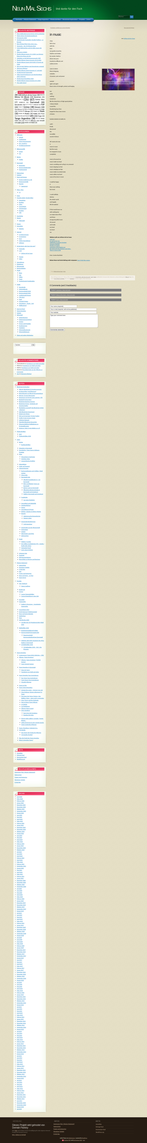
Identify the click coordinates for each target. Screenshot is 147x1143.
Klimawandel (20, 266)
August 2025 (20, 813)
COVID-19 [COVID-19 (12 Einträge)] (23, 102)
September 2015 (21, 1003)
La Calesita (24, 704)
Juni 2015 (19, 1009)
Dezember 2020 (21, 880)
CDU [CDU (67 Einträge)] (29, 99)
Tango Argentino (21, 311)
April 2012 (19, 1086)
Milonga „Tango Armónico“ (26, 657)
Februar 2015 (20, 1017)
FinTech (21, 321)
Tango (20, 279)
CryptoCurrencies (24, 234)
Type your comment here (74, 321)
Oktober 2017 (20, 954)
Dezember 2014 (21, 1021)
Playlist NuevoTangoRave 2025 (25, 78)
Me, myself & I (23, 143)
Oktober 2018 (20, 931)
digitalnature (72, 1138)
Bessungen (22, 165)
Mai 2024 (19, 837)
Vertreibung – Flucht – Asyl (26, 303)
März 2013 (20, 1064)
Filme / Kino (20, 190)
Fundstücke (24, 497)
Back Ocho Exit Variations (30, 713)
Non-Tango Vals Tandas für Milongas (31, 732)
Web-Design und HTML (27, 533)
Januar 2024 (20, 846)
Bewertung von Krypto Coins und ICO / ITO (30, 397)
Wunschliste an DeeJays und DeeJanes (29, 559)
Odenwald (22, 220)
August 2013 (20, 1054)
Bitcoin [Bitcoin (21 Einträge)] (28, 97)
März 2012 (20, 1088)
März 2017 (20, 966)
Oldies (20, 277)
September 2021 (21, 866)
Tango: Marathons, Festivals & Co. (28, 728)
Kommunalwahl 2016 (25, 291)
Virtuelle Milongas (26, 682)
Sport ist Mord (21, 309)
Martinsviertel (23, 169)
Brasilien (21, 202)
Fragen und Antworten (25, 573)
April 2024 (19, 839)
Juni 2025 (19, 815)
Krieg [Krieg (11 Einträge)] (32, 109)
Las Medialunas (25, 706)
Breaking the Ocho (28, 715)
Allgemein (19, 135)
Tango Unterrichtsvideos (25, 687)
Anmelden (19, 753)
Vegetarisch (24, 186)
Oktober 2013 (20, 1050)
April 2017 (19, 964)
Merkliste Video (25, 459)
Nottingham (22, 616)
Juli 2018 (19, 937)
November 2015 (21, 999)
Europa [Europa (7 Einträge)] (31, 104)
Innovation (20, 226)
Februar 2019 (20, 923)
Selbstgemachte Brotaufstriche (31, 516)
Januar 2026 (20, 803)
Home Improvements (25, 141)
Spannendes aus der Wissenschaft (30, 527)
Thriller (21, 159)
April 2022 (19, 860)
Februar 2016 (20, 992)
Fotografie (22, 249)
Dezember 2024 (21, 827)
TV (20, 192)
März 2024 (20, 841)
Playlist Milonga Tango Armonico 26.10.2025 (29, 60)
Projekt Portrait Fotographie (24, 72)
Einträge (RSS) (67, 1140)
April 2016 (19, 988)
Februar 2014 (20, 1041)
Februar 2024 (20, 844)
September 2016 (21, 978)
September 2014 (21, 1027)
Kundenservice (23, 326)
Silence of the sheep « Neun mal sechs (65, 295)
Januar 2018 (20, 948)
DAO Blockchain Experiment (26, 412)
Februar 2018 (20, 946)
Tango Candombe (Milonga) (28, 724)
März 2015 (20, 1015)
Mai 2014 (19, 1035)
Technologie (24, 529)
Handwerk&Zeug (25, 505)
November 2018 (21, 929)
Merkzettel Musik (26, 548)
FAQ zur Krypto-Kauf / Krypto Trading (29, 416)
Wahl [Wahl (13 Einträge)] (34, 123)
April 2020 (19, 894)
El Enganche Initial (22, 38)
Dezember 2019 (21, 903)
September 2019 (21, 909)
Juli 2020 (19, 888)
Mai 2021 (19, 870)
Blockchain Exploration (23, 387)
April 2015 (19, 1013)
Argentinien (22, 200)
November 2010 (21, 1103)
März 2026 (20, 799)
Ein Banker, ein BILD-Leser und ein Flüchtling (60, 27)
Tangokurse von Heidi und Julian (35, 363)
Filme (20, 454)
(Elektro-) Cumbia (26, 541)
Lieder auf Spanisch (24, 466)
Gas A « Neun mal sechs (62, 299)
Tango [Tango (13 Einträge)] (41, 116)
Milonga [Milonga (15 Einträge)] (28, 111)
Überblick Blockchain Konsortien (28, 422)
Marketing (22, 328)
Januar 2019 (20, 925)
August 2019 (20, 911)
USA (20, 212)
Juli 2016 (19, 982)
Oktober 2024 (20, 831)
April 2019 (19, 919)
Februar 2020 (20, 899)
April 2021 (19, 872)
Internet (19, 232)
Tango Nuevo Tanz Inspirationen (30, 680)
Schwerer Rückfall (55, 244)
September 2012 (21, 1076)
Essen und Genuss (22, 177)
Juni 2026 (19, 797)
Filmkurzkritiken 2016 (25, 436)
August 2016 (20, 980)
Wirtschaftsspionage (24, 330)
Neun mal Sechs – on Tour (26, 575)
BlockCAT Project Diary (25, 399)
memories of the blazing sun (57, 247)
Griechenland (22, 208)
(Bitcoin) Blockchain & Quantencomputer (30, 389)
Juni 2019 (19, 915)
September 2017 (21, 956)
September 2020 (21, 886)
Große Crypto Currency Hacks (27, 418)
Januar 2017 (20, 970)
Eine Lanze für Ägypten (129, 27)
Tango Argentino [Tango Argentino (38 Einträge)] (25, 118)
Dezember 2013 (21, 1045)
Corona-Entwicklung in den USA (30, 596)
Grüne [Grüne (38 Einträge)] (29, 107)
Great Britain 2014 (24, 609)
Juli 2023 (19, 852)
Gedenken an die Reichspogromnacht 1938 (28, 58)
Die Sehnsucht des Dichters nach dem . (60, 249)
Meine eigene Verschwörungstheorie (27, 36)
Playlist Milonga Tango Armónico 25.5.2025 (29, 80)
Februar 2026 (20, 801)
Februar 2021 (20, 876)
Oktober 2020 (20, 884)
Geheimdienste (23, 289)
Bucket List (22, 589)
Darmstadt (20, 163)
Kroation (21, 210)
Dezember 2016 (21, 972)
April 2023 (19, 856)
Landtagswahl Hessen (25, 295)
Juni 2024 (19, 835)
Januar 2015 (20, 1019)
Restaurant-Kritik (23, 181)
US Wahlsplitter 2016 (27, 644)
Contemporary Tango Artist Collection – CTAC (31, 655)
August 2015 (20, 1005)
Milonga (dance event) (27, 708)
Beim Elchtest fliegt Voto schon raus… (27, 44)
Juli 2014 (19, 1031)
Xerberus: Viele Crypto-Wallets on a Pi (29, 428)
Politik (18, 284)
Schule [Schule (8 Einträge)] (19, 116)
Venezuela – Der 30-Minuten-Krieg (26, 46)
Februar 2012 (20, 1090)
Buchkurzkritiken (25, 444)
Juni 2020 (19, 890)
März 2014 (20, 1039)
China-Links (24, 475)
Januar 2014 (20, 1043)
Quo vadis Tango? (21, 82)
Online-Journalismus (24, 240)
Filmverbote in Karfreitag (28, 457)
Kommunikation (21, 268)
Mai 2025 (19, 817)
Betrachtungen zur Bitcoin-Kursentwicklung (31, 393)
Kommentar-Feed (21, 757)
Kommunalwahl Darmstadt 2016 (30, 632)
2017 (20, 434)
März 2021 (20, 874)
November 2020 (21, 882)
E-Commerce (22, 236)
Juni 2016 (19, 984)
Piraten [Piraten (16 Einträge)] (29, 113)
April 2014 (19, 1037)
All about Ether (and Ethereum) (27, 391)
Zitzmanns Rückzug (22, 68)
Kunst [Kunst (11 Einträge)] (38, 109)
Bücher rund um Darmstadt (31, 488)
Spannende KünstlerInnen (28, 521)
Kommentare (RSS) (77, 1140)
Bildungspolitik (21, 149)
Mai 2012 (19, 1084)
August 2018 (20, 935)
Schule (21, 151)
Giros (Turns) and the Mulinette (30, 700)
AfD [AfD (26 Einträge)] (18, 95)
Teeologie (21, 555)
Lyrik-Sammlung (27, 524)
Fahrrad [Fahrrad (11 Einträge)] (37, 105)
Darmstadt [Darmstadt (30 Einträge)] (37, 102)
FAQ (20, 571)
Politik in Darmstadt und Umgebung (33, 494)
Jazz (20, 275)
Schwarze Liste (23, 553)
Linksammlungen (23, 468)
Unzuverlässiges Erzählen (28, 461)
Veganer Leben (27, 518)
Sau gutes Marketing (29, 500)
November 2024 (21, 829)
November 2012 (21, 1072)
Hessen (19, 218)
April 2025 (19, 819)
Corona (21, 591)
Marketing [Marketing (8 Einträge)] (21, 111)
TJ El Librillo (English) (27, 734)
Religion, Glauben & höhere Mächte (31, 511)
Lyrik (92, 277)
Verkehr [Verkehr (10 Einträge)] (27, 122)
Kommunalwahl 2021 (25, 167)
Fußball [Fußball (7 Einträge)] (21, 107)
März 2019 (20, 921)
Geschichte (20, 216)
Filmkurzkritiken (21, 431)
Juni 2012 (19, 1082)
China (20, 204)
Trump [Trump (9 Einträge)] (27, 120)
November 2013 (21, 1048)
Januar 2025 (20, 825)
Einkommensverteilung (25, 319)
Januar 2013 (20, 1068)
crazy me (52, 239)
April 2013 (19, 1062)
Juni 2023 (19, 854)
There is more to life (55, 250)
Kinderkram (20, 264)
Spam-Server (22, 577)
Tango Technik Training (27, 664)
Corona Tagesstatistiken (27, 594)
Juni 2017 (19, 960)
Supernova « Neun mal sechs (63, 290)
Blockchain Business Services (27, 401)
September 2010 (21, 1105)
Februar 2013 (20, 1066)
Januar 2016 (20, 994)
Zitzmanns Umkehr (22, 52)
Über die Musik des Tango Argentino (29, 738)
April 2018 (19, 941)
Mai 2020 (19, 892)
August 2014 (20, 1029)
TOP (83, 1140)
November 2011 (21, 1096)
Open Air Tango (25, 670)
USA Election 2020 (24, 620)
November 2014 (21, 1023)
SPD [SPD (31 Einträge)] (34, 115)
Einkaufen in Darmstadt (25, 448)
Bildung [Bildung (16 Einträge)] (19, 97)
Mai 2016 (19, 986)
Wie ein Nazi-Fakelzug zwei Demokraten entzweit (30, 66)
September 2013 (21, 1052)
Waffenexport (23, 305)
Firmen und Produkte (25, 323)
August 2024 (20, 833)
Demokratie (22, 287)
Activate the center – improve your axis (32, 690)
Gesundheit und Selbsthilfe (28, 503)
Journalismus (20, 262)
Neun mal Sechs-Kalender (26, 614)
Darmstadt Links (25, 477)
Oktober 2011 (20, 1098)
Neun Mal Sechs (31, 8)
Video (20, 259)
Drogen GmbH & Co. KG (25, 179)
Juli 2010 (19, 1109)
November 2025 (21, 807)
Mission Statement (22, 563)
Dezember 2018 (21, 927)
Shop (20, 618)
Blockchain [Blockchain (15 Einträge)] (39, 97)
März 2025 (20, 821)
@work (21, 137)
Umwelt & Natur (23, 301)
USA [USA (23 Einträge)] (20, 122)
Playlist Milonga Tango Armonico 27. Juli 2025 (29, 70)
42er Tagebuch (23, 583)
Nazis (20, 299)
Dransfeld (21, 599)
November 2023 (21, 848)
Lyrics (64, 271)
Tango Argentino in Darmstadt (27, 667)
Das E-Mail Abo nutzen (83, 260)
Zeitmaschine (25, 536)
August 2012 (20, 1078)
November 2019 (21, 905)
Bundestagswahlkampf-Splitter (29, 630)
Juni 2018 (19, 939)
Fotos (18, 195)
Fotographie (22, 601)
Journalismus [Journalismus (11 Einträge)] (19, 109)
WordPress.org (21, 759)
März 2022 (20, 862)
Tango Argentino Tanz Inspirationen (28, 675)
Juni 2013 (19, 1058)
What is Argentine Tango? (26, 740)
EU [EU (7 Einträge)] (27, 104)
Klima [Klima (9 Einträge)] (27, 109)
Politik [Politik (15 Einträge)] (36, 113)
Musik (94, 277)
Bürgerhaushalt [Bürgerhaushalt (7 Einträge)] (19, 99)
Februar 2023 (20, 858)
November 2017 (21, 952)
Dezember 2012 (21, 1070)
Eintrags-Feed (20, 755)
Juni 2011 (19, 1101)
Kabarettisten (22, 464)
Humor (19, 224)
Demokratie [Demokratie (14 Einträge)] (20, 105)
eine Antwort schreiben (59, 278)
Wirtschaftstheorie (24, 332)
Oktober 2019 (20, 907)
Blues (20, 273)
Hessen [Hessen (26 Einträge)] (39, 107)
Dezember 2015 (21, 996)
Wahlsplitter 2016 (24, 628)
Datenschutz (20, 173)
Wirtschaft (20, 315)
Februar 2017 (20, 968)
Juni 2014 (19, 1033)
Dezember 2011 (21, 1094)
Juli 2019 (19, 913)
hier (16, 1130)
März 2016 (20, 990)
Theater (21, 257)
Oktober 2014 (20, 1025)
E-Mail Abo (22, 569)
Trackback (72, 278)
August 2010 (20, 1107)
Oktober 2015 (20, 1001)
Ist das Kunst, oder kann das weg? (83, 277)
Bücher (19, 157)
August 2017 (20, 958)
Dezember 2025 (21, 805)
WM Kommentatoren (25, 557)
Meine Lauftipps (25, 586)
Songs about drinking (27, 550)
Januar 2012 (20, 1092)
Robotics (21, 228)
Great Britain (22, 206)
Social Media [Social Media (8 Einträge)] (26, 116)
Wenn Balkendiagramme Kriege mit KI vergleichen (30, 34)
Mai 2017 (19, 962)
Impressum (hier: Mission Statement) (25, 772)
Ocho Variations (25, 710)
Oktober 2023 (20, 850)
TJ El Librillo (22, 730)
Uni (20, 153)
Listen (18, 439)
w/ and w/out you (55, 241)
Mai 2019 (19, 917)
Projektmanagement (24, 145)
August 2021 (20, 868)
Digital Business (23, 317)
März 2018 (20, 943)
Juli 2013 (19, 1056)
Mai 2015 (19, 1011)
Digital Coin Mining (24, 414)
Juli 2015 (19, 1007)
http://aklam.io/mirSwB (19, 1135)
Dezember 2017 (21, 950)
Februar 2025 (20, 823)
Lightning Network (24, 420)
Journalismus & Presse (27, 509)
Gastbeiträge (22, 139)
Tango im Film (23, 685)
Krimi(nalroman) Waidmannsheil (28, 612)
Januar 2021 (20, 878)
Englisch (19, 175)
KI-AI (20, 238)
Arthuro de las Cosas (129, 38)
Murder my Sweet (55, 245)
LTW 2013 (21, 297)
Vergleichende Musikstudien (27, 281)
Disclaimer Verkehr (24, 567)
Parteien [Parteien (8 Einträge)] (21, 113)
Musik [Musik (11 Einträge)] (36, 111)
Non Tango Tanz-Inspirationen (29, 678)
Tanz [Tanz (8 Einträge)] (38, 118)
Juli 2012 (19, 1080)
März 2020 (20, 897)
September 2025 (21, 811)
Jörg (18, 374)
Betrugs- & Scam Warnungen (27, 395)
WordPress (84, 1138)
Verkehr (19, 313)
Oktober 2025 (20, 809)
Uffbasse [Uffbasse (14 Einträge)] (34, 121)
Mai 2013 (19, 1060)
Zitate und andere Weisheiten (25, 335)
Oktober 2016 (20, 976)
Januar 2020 (20, 901)
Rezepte (21, 184)
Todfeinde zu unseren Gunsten (58, 242)
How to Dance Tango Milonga (29, 702)
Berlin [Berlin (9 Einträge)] (42, 95)
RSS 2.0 (127, 277)
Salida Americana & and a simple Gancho (32, 722)
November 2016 (21, 974)
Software (21, 243)
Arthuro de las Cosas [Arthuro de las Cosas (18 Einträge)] (31, 95)
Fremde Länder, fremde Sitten (25, 198)
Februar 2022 (20, 864)
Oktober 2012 (20, 1074)
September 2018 (21, 933)
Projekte (19, 581)
